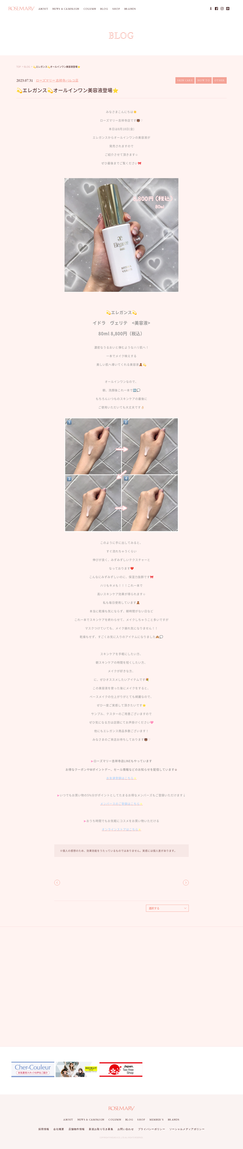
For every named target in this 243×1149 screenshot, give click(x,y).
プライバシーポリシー (151, 1129)
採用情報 (43, 1129)
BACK (57, 882)
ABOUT (43, 8)
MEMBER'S (156, 1119)
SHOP (116, 8)
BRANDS (130, 8)
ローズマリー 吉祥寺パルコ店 (57, 80)
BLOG (104, 8)
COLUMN (90, 8)
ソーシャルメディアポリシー (187, 1129)
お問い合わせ (126, 1129)
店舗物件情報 (77, 1129)
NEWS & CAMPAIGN (65, 8)
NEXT (186, 882)
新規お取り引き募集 (101, 1129)
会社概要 (58, 1129)
